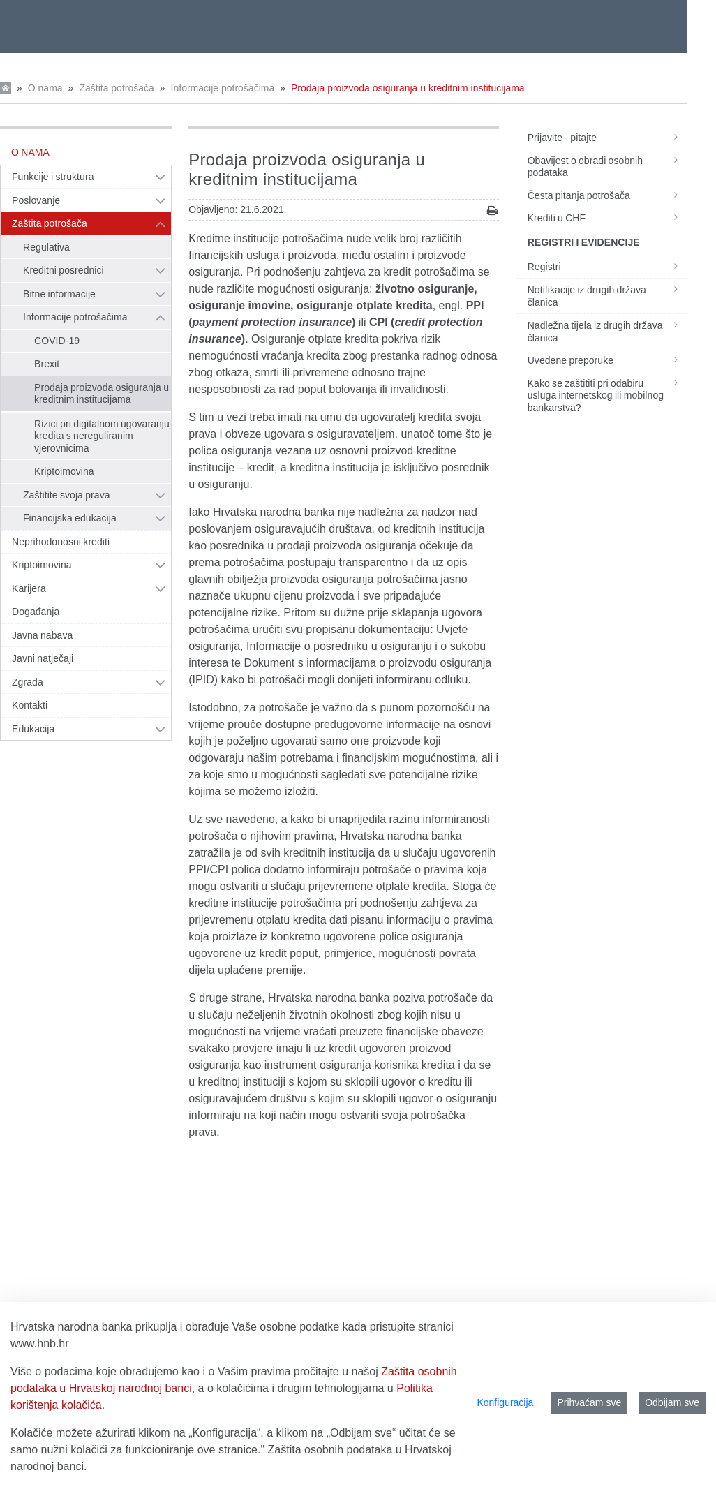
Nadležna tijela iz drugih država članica (607, 331)
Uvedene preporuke (607, 360)
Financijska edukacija (70, 518)
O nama (45, 88)
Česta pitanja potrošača (607, 195)
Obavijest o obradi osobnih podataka (607, 167)
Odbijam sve (672, 1402)
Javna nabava (42, 635)
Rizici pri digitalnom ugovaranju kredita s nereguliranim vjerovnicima (102, 436)
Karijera (29, 588)
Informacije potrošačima (223, 88)
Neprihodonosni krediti (61, 541)
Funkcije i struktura (53, 176)
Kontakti (29, 705)
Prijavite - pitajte (607, 137)
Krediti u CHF (607, 217)
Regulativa (46, 247)
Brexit (46, 363)
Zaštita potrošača (116, 88)
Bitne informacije (59, 293)
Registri (607, 266)
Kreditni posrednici (63, 270)
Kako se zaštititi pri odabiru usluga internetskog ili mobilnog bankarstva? (607, 395)
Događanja (35, 611)
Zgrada (27, 682)
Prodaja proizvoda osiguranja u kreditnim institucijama (408, 88)
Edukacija (33, 728)
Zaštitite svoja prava (66, 495)
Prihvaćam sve (589, 1402)
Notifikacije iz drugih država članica (607, 296)
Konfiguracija (505, 1402)
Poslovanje (36, 200)
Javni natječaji (42, 658)
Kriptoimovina (64, 471)
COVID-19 (57, 340)
